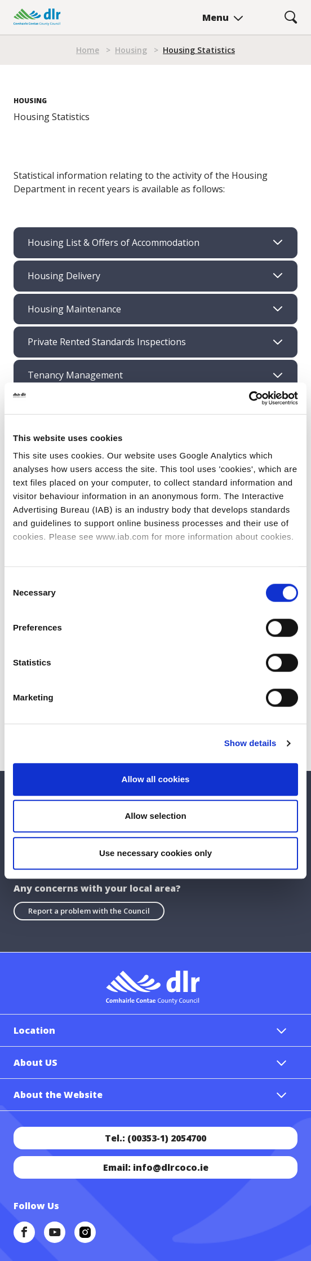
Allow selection (155, 816)
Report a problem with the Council (89, 911)
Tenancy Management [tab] (75, 375)
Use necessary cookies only (155, 853)
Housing (131, 50)
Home (87, 50)
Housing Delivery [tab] (64, 276)
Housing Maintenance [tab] (74, 309)
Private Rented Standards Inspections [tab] (107, 342)
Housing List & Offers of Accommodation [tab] (113, 242)
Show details (250, 743)
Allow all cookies (156, 779)
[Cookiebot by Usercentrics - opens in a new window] (248, 398)
